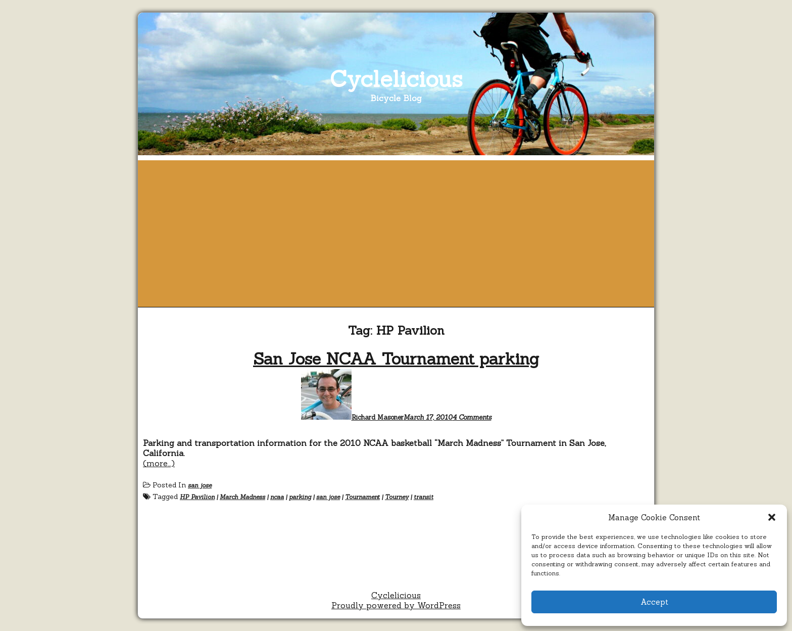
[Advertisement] (396, 231)
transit (423, 497)
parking (300, 497)
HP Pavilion (197, 497)
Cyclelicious (396, 78)
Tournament (362, 497)
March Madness (242, 497)
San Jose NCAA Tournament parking (396, 358)
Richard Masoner (378, 417)
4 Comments (472, 417)
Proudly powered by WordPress (396, 605)
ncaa (277, 497)
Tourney (397, 497)
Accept (654, 602)
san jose (200, 485)
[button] (772, 517)
